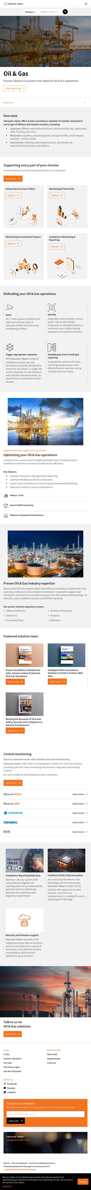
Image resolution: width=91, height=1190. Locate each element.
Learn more (79, 794)
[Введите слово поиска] (51, 11)
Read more (15, 681)
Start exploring (15, 88)
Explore (13, 195)
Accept (83, 1181)
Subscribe (16, 1120)
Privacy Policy (39, 1107)
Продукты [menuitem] (30, 11)
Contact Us (13, 178)
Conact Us (13, 1034)
